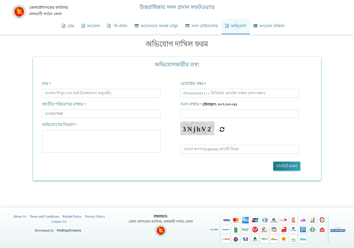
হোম (68, 26)
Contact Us (59, 221)
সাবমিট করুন (286, 166)
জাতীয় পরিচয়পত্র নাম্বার (62, 104)
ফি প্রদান (117, 26)
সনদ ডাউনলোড (201, 26)
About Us (19, 216)
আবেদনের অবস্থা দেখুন (156, 26)
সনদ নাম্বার (189, 104)
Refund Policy (72, 216)
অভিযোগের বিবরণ (58, 124)
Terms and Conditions (44, 216)
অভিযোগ (235, 26)
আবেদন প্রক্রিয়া (269, 26)
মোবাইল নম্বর (192, 83)
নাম (45, 83)
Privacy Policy (95, 216)
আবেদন (91, 26)
